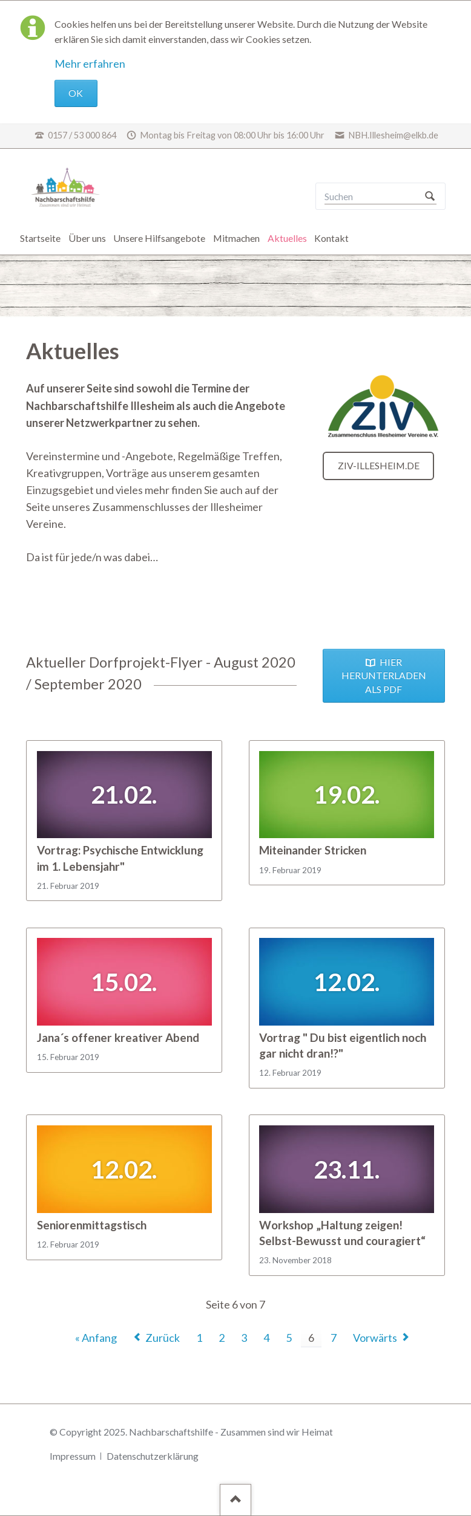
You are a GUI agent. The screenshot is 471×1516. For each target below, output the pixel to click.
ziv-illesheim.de (379, 465)
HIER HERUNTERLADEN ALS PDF (383, 675)
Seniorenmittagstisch (92, 1225)
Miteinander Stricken (312, 850)
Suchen (430, 196)
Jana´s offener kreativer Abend (118, 1037)
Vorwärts (375, 1337)
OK (75, 93)
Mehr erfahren (89, 63)
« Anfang (96, 1337)
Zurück (162, 1337)
